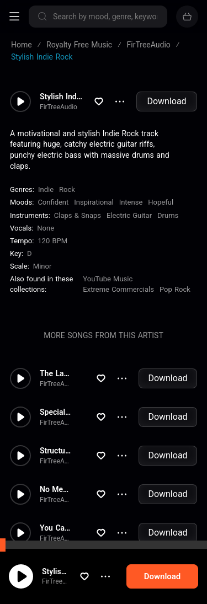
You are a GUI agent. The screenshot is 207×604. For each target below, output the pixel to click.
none (45, 228)
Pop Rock (175, 289)
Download (166, 101)
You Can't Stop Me (55, 528)
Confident (53, 202)
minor (42, 266)
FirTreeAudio (60, 581)
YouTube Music (107, 279)
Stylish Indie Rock (65, 571)
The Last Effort (55, 373)
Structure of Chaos (55, 451)
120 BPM (52, 241)
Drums (167, 215)
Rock (67, 189)
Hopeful (160, 202)
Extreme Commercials (118, 289)
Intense (131, 202)
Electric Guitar (129, 215)
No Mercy (55, 489)
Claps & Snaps (77, 215)
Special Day (55, 412)
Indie (46, 189)
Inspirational (93, 202)
